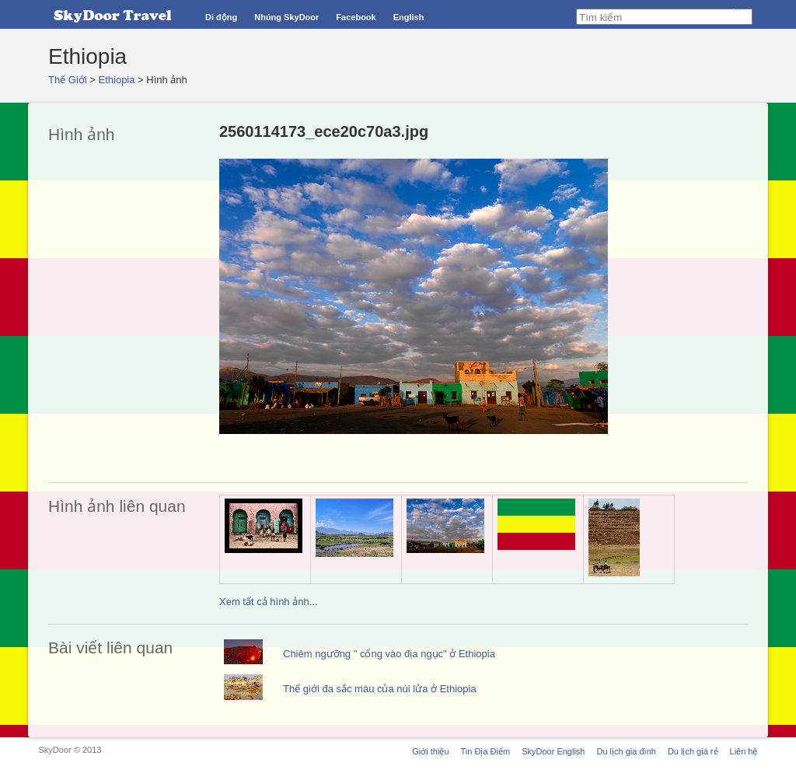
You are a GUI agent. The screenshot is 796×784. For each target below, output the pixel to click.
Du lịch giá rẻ (693, 751)
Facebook (355, 17)
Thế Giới (67, 80)
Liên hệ (744, 751)
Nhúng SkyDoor (286, 17)
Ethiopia (117, 80)
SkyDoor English (553, 751)
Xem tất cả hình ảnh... (268, 601)
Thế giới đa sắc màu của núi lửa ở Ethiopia (380, 689)
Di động (221, 17)
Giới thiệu (430, 751)
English (408, 17)
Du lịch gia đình (625, 751)
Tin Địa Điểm (486, 751)
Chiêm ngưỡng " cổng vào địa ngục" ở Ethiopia (389, 654)
